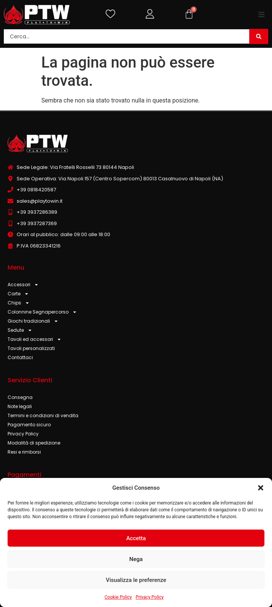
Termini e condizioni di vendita (43, 415)
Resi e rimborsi (24, 452)
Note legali (20, 406)
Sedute (20, 330)
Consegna (20, 397)
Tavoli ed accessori (34, 339)
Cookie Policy (118, 597)
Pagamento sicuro (29, 424)
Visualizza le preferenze (136, 580)
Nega (135, 559)
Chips (19, 302)
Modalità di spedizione (34, 443)
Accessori (23, 284)
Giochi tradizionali (33, 321)
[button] (260, 488)
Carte (18, 293)
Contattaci (20, 357)
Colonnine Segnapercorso (42, 312)
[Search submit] (258, 36)
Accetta (136, 538)
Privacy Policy (150, 597)
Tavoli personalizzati (31, 348)
